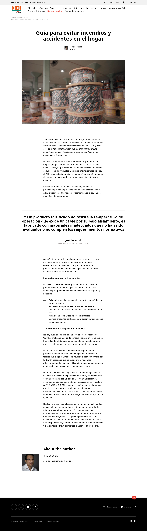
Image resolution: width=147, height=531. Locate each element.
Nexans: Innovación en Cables (114, 8)
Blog (27, 17)
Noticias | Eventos (36, 11)
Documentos (92, 8)
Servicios (54, 8)
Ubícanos (37, 521)
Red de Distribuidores (75, 11)
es (134, 2)
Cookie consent (53, 521)
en (131, 2)
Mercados (32, 8)
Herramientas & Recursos (72, 8)
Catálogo (43, 8)
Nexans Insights (54, 11)
